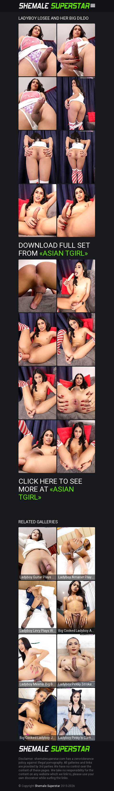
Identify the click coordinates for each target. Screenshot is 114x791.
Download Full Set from (54, 249)
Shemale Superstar (47, 786)
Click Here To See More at (50, 489)
